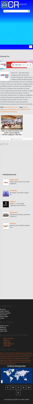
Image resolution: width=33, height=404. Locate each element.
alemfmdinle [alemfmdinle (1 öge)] (7, 355)
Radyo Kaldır (3, 331)
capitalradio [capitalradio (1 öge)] (9, 356)
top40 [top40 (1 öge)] (29, 362)
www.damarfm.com (10, 107)
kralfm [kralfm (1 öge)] (27, 358)
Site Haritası (3, 315)
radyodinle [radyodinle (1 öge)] (10, 362)
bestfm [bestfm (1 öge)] (21, 355)
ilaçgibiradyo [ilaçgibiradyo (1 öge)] (18, 358)
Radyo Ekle (3, 329)
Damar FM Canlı (18, 109)
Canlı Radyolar (8, 399)
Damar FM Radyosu (11, 112)
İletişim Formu (4, 326)
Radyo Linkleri (4, 316)
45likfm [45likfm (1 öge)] (2, 353)
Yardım (2, 318)
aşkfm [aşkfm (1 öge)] (17, 355)
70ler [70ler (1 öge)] (5, 353)
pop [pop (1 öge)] (25, 360)
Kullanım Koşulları (5, 313)
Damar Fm (4, 56)
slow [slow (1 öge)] (20, 362)
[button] (11, 139)
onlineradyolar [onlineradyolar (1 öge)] (21, 360)
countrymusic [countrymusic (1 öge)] (21, 356)
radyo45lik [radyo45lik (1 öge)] (5, 362)
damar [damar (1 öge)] (26, 356)
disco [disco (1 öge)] (29, 356)
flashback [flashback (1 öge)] (7, 358)
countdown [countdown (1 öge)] (15, 356)
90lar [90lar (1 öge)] (12, 353)
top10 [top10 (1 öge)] (23, 362)
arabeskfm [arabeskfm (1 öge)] (12, 355)
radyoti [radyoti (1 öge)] (15, 362)
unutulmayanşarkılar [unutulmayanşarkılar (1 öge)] (10, 364)
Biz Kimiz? (3, 309)
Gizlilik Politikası (4, 311)
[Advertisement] (16, 31)
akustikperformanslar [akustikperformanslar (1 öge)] (19, 353)
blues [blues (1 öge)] (28, 355)
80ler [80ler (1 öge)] (8, 353)
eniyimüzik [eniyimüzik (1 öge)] (2, 358)
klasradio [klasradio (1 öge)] (23, 358)
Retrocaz (6, 340)
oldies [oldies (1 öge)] (16, 360)
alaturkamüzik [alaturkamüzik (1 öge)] (28, 353)
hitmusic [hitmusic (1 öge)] (12, 358)
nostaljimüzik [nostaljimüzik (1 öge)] (11, 360)
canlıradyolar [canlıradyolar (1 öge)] (3, 356)
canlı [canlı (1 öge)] (31, 355)
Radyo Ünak (7, 342)
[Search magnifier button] (28, 11)
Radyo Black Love (9, 344)
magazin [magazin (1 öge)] (2, 360)
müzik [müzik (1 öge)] (6, 360)
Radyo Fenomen (9, 338)
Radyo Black (7, 346)
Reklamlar (3, 327)
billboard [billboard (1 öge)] (25, 355)
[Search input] (16, 11)
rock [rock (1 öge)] (18, 362)
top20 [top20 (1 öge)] (26, 362)
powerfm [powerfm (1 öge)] (29, 360)
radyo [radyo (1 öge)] (1, 362)
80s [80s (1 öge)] (10, 353)
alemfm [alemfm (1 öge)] (2, 355)
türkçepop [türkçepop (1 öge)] (2, 364)
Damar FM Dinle (7, 109)
